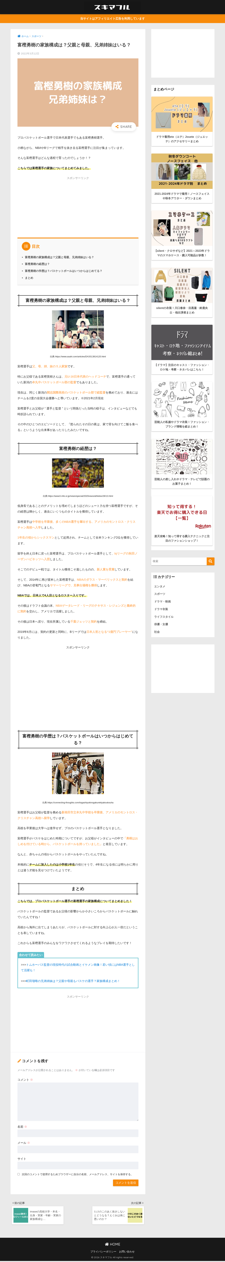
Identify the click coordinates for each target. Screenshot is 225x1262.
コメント (25, 1080)
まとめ (29, 278)
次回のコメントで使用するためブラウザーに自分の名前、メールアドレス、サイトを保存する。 (77, 1174)
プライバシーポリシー (103, 1252)
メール (23, 1143)
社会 (157, 615)
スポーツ (160, 577)
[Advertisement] (77, 206)
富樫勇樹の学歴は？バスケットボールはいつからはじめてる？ (63, 271)
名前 (22, 1126)
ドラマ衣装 (161, 592)
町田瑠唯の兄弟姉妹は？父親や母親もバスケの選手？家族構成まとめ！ (73, 981)
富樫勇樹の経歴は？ (37, 264)
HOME (112, 1245)
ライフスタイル (164, 600)
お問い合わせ (127, 1252)
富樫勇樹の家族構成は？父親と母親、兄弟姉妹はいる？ (59, 257)
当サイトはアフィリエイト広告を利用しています (112, 18)
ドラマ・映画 (163, 584)
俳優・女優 (161, 608)
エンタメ (160, 569)
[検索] (210, 544)
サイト (21, 1159)
